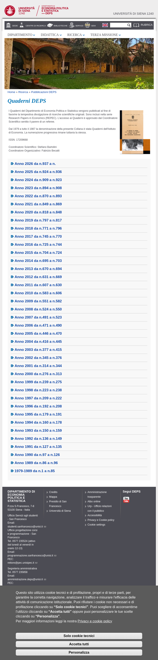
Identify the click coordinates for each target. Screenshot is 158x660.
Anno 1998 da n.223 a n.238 (38, 390)
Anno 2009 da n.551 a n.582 (38, 301)
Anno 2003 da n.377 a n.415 (38, 350)
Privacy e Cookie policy (101, 520)
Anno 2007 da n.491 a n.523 (38, 317)
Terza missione (104, 35)
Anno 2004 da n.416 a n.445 (38, 342)
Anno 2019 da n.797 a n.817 (38, 220)
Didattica (50, 35)
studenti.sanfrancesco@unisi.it (27, 526)
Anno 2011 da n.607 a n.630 (38, 285)
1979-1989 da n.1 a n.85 (35, 471)
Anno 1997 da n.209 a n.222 (38, 398)
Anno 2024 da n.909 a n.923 (38, 180)
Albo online (94, 501)
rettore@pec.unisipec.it (23, 562)
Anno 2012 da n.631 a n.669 (38, 277)
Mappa (53, 496)
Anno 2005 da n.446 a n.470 (38, 333)
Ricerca (74, 35)
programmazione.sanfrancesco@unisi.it (32, 555)
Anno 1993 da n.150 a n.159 (38, 431)
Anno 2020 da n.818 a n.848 (38, 212)
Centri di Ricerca (36, 25)
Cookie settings (96, 524)
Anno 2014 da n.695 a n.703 (38, 261)
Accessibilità (95, 515)
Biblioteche (60, 25)
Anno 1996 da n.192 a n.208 (38, 406)
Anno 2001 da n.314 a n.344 (38, 366)
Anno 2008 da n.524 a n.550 (38, 309)
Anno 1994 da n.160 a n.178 (38, 422)
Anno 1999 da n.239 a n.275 (38, 382)
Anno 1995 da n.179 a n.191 (38, 414)
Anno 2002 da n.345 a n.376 (38, 358)
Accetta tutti (79, 645)
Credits (53, 492)
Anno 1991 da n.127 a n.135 (38, 447)
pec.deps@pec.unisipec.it (24, 586)
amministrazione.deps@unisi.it (27, 579)
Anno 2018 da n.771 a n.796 (38, 228)
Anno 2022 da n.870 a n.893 (38, 196)
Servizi (79, 25)
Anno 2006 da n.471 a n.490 (38, 325)
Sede (15, 25)
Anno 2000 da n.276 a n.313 (38, 374)
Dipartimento (20, 35)
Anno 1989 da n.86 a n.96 (36, 463)
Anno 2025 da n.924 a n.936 (38, 172)
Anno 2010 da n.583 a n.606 (38, 293)
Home (11, 92)
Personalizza (79, 654)
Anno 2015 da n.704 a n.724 (38, 253)
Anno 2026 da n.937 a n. (35, 164)
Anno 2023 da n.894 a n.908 (38, 188)
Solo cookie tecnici (79, 637)
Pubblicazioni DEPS (44, 92)
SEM (93, 25)
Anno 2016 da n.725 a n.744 (38, 245)
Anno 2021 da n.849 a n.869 (38, 204)
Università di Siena (60, 510)
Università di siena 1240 (133, 13)
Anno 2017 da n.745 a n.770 (38, 236)
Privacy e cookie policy (95, 622)
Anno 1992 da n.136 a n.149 (38, 439)
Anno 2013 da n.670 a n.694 (38, 269)
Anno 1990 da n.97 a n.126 (37, 455)
